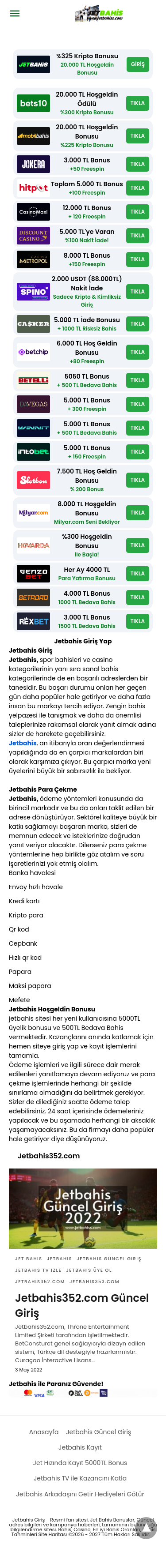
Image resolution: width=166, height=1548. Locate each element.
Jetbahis (23, 743)
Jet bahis (28, 1258)
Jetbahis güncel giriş (109, 1258)
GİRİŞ (138, 64)
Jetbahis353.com (94, 1281)
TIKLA (138, 103)
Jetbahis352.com (40, 1281)
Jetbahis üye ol (89, 1270)
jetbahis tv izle (38, 1270)
